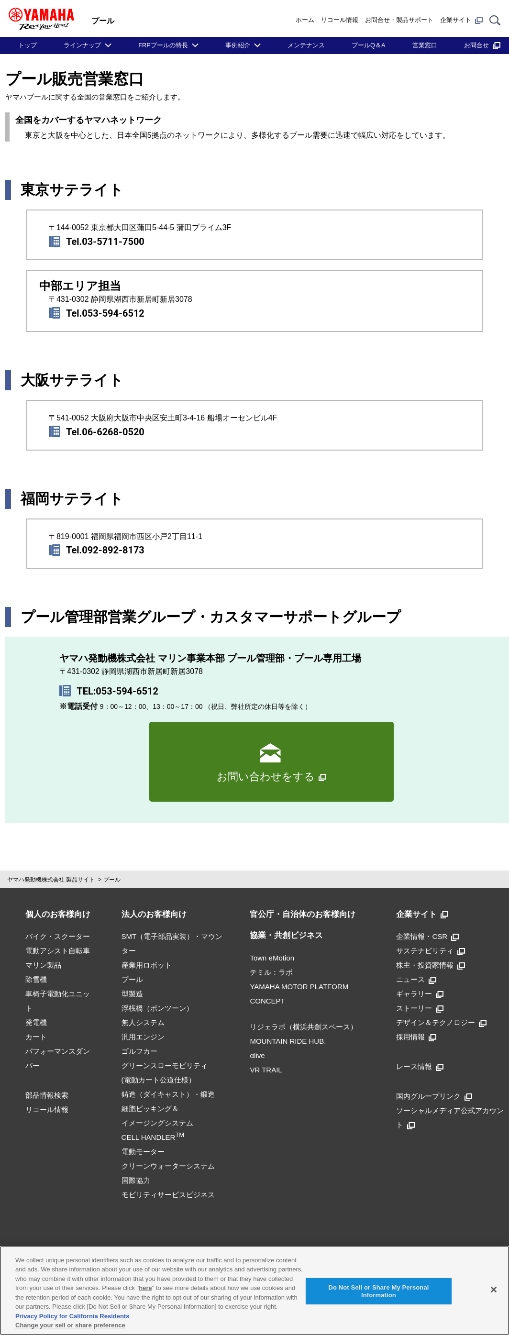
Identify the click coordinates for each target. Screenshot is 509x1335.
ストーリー (419, 1008)
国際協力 (136, 1180)
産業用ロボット (147, 965)
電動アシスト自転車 (57, 951)
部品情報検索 (46, 1095)
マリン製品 (43, 965)
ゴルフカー (139, 1051)
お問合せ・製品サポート (399, 19)
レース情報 (419, 1066)
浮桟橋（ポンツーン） (157, 1008)
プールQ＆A (368, 45)
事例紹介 (237, 45)
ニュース (416, 979)
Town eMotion (272, 958)
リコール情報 (339, 19)
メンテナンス (306, 45)
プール (112, 879)
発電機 (36, 1022)
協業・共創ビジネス (286, 935)
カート (36, 1037)
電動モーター (143, 1151)
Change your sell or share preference (70, 1325)
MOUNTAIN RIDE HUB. (288, 1041)
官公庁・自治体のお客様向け (302, 914)
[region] (254, 1290)
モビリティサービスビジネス (168, 1195)
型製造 (132, 994)
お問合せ (482, 45)
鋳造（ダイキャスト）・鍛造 (168, 1094)
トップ (27, 45)
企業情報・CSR (427, 936)
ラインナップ (82, 45)
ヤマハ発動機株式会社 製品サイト (51, 879)
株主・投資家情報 (430, 965)
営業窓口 (424, 45)
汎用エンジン (143, 1037)
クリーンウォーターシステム (168, 1166)
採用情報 (416, 1037)
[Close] (493, 1289)
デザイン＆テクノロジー (441, 1022)
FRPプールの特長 (163, 45)
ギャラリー (419, 994)
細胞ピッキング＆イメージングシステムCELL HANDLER (157, 1122)
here (145, 1287)
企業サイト (461, 20)
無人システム (143, 1022)
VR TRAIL (266, 1070)
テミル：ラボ (271, 972)
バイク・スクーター (57, 936)
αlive (257, 1055)
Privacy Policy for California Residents (72, 1316)
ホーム (305, 19)
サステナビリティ (430, 951)
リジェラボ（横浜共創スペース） (303, 1027)
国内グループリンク (434, 1096)
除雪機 (36, 979)
